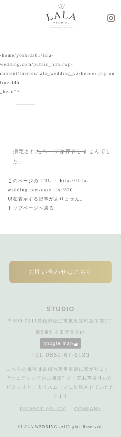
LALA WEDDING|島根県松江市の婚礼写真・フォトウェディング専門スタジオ (61, 17)
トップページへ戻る (31, 208)
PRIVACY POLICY (43, 408)
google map (60, 343)
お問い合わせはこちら (60, 272)
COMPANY (87, 408)
